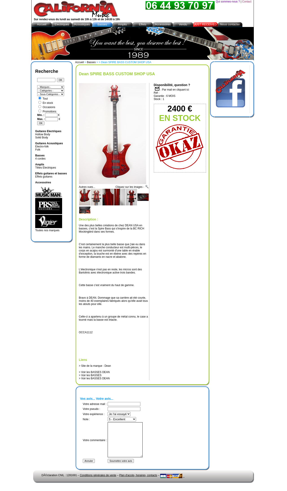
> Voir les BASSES (90, 375)
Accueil (79, 62)
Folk (37, 149)
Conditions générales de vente (98, 482)
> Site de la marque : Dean (95, 365)
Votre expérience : (93, 414)
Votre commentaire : (95, 443)
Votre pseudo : (91, 409)
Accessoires (163, 24)
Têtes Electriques (45, 167)
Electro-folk (42, 146)
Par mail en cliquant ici (175, 89)
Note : (86, 419)
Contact (246, 1)
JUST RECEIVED (205, 24)
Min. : (41, 115)
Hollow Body (42, 134)
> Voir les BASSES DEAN (94, 372)
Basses (91, 62)
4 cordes (40, 158)
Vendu (183, 24)
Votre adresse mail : (95, 404)
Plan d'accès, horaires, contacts (138, 482)
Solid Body (41, 137)
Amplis (122, 24)
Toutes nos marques (47, 230)
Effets (142, 24)
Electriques (62, 24)
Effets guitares (43, 176)
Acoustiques (82, 24)
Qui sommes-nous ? (228, 1)
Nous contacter (230, 24)
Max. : (41, 119)
